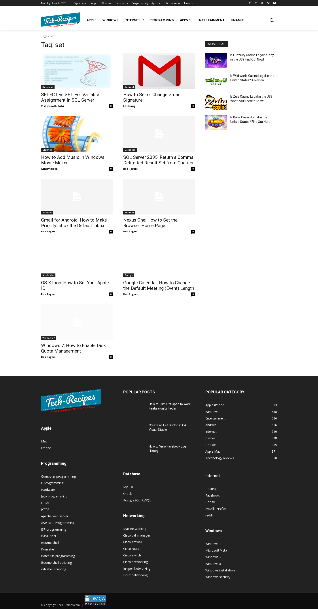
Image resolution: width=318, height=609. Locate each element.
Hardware (48, 490)
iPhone (46, 448)
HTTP (45, 509)
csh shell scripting (53, 569)
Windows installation (220, 570)
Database (47, 87)
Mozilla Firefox (215, 509)
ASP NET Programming (57, 523)
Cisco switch (132, 555)
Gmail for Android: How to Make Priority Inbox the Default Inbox (74, 222)
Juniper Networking (136, 568)
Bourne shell (50, 543)
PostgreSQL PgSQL (137, 500)
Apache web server (54, 516)
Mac (44, 441)
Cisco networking (135, 562)
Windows (211, 544)
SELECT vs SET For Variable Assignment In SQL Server (70, 97)
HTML (45, 503)
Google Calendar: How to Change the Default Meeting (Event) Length (158, 285)
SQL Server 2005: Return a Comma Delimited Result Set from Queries (158, 160)
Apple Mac (48, 275)
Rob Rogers (130, 168)
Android (129, 87)
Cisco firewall (132, 542)
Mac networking (134, 529)
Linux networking (135, 575)
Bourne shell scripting (56, 562)
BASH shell (49, 536)
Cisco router (132, 548)
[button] (271, 20)
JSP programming (53, 529)
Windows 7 (48, 338)
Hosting (210, 489)
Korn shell (48, 549)
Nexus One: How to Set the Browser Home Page (150, 222)
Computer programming (58, 476)
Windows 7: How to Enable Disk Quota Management (73, 348)
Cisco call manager (136, 535)
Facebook (212, 495)
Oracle (127, 493)
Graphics (47, 149)
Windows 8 (213, 564)
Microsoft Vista (216, 550)
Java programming (54, 496)
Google (129, 275)
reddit (209, 515)
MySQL (128, 487)
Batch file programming (58, 556)
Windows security (217, 577)
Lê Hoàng (129, 106)
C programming (52, 483)
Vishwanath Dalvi (52, 106)
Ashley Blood (49, 168)
